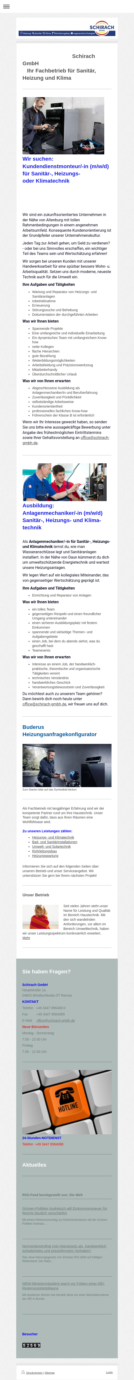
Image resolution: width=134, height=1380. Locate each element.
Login (109, 1372)
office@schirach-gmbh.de (44, 704)
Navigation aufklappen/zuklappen (67, 6)
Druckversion (32, 1372)
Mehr (26, 938)
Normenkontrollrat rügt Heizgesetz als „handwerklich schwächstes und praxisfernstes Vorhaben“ (64, 1248)
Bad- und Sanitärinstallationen (54, 842)
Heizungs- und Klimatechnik (53, 837)
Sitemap (50, 1372)
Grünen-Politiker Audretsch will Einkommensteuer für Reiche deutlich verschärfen (64, 1210)
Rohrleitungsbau (44, 851)
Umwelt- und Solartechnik (51, 846)
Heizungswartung (45, 856)
